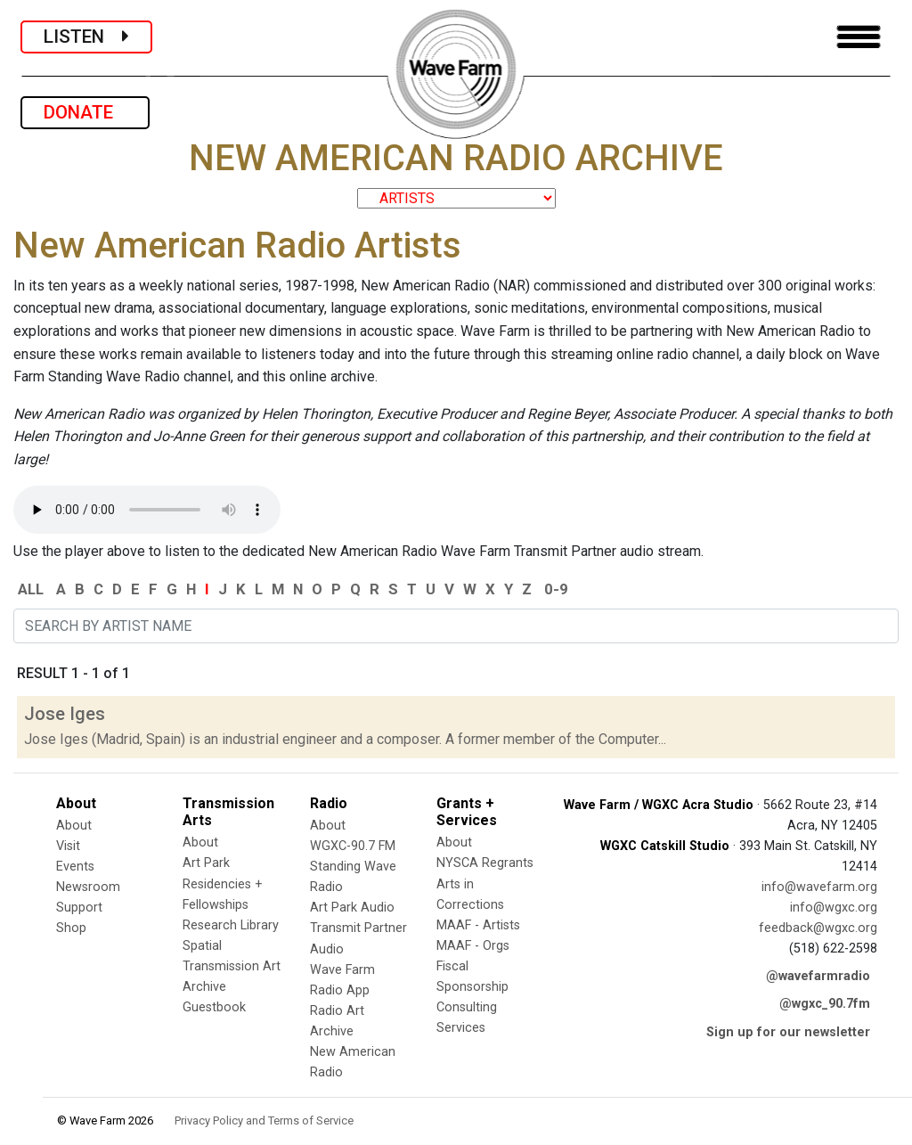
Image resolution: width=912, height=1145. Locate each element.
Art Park (206, 863)
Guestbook (214, 1007)
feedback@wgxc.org (818, 928)
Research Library (231, 925)
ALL (31, 589)
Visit (68, 846)
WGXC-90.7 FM (352, 846)
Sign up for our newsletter (788, 1032)
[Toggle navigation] (859, 37)
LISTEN (86, 36)
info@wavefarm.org (819, 887)
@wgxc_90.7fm (824, 1003)
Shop (71, 928)
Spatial (202, 945)
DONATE (85, 112)
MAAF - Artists (478, 925)
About (74, 825)
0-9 (556, 589)
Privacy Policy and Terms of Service (264, 1120)
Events (75, 866)
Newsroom (88, 887)
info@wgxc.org (833, 907)
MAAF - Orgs (472, 945)
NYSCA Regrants (484, 863)
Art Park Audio (352, 907)
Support (79, 907)
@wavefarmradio (818, 976)
